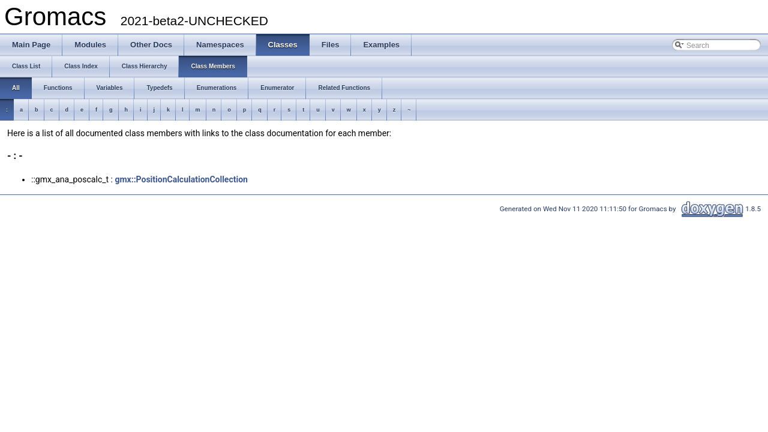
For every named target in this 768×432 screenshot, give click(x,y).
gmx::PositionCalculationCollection (181, 179)
